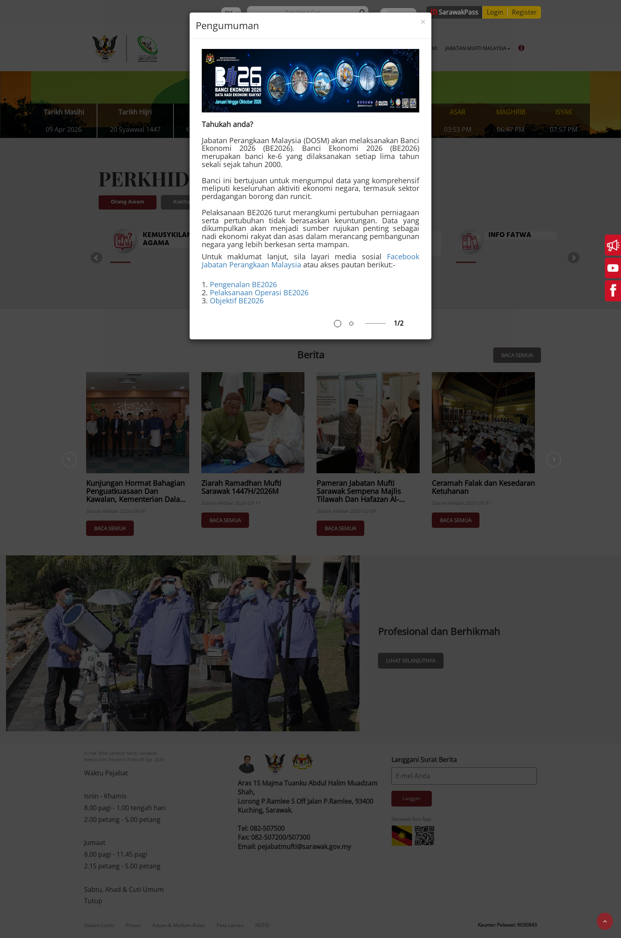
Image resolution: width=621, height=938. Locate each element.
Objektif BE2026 (237, 300)
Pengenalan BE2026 (243, 284)
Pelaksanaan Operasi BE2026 (259, 292)
